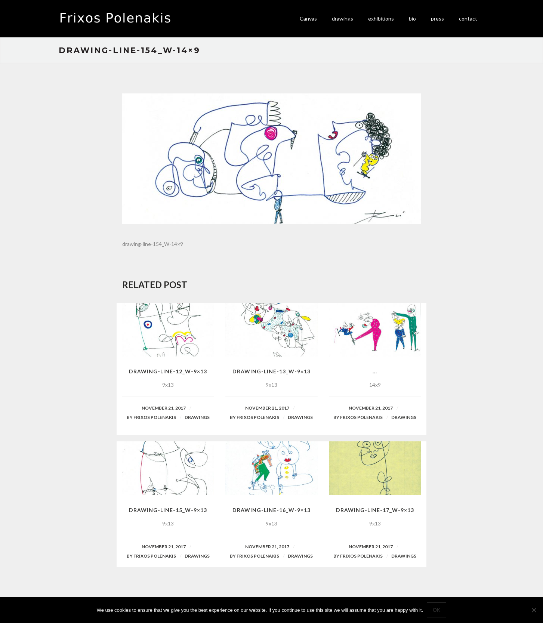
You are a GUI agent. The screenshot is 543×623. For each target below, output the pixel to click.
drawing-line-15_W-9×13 (168, 510)
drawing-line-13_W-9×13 (271, 371)
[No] (533, 610)
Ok (436, 610)
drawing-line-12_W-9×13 (168, 371)
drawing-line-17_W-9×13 (375, 510)
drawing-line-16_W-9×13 (271, 510)
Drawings (197, 417)
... (375, 371)
